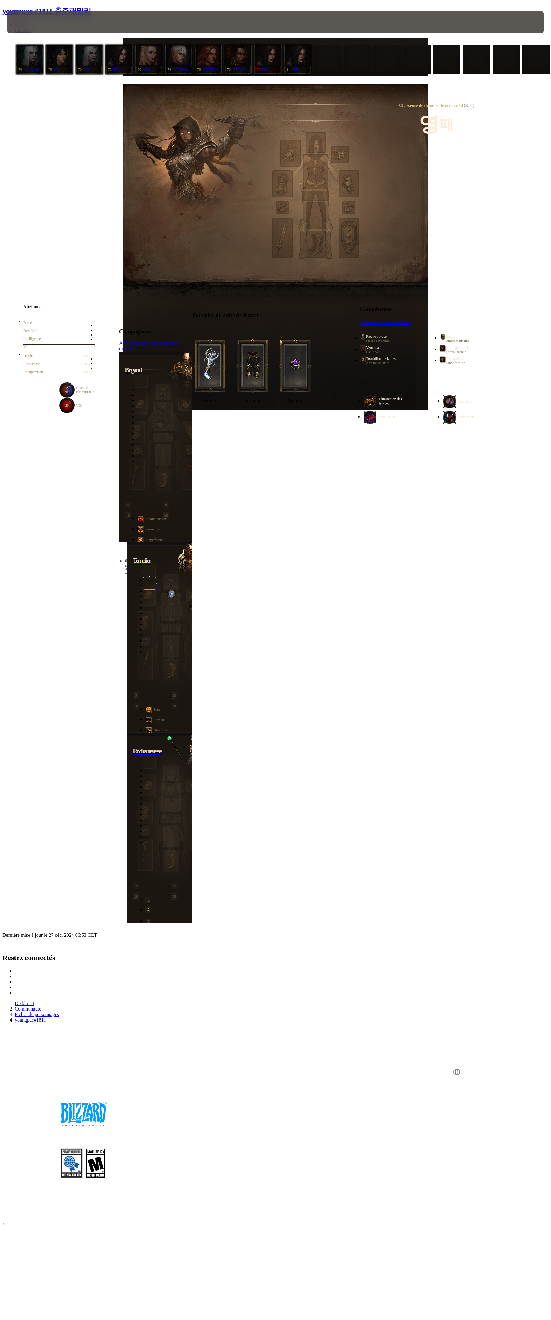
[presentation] (30, 22)
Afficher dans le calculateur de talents (385, 323)
